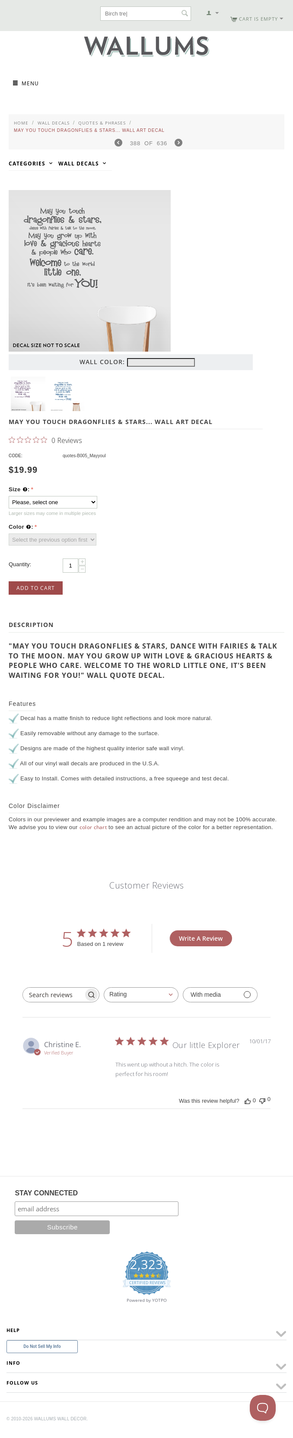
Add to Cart (35, 588)
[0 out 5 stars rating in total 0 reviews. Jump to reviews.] (45, 440)
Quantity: (20, 564)
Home (21, 123)
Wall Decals (54, 123)
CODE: (15, 455)
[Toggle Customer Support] (263, 1408)
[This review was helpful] (248, 1100)
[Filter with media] (220, 994)
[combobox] (141, 994)
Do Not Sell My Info (42, 1346)
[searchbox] (53, 995)
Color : (21, 527)
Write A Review (201, 938)
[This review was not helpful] (262, 1100)
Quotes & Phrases (102, 123)
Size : (19, 489)
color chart (93, 827)
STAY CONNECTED (46, 1193)
